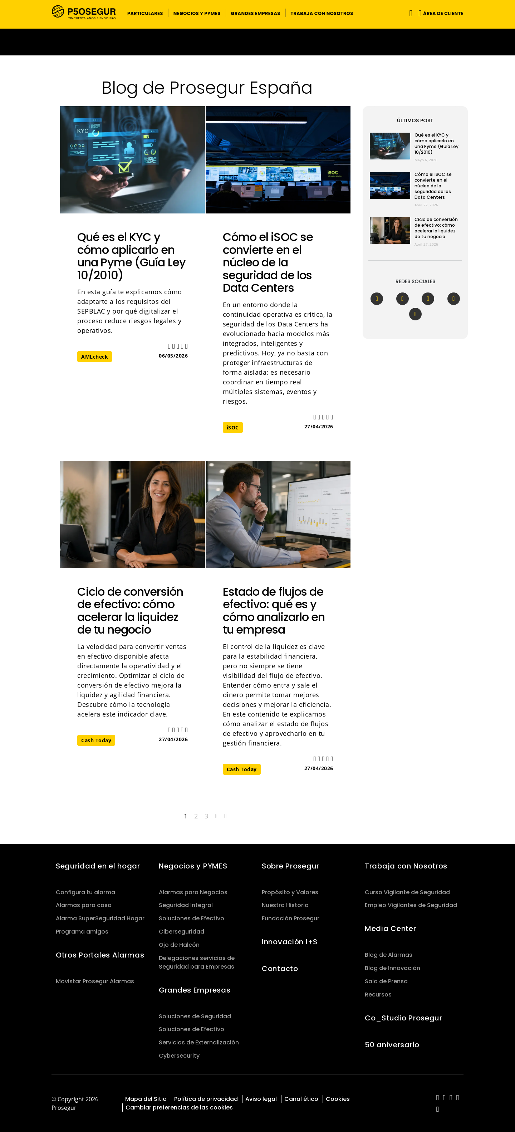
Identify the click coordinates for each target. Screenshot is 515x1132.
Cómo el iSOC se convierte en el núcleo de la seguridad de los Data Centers (268, 262)
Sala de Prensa (386, 981)
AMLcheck (94, 356)
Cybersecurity (179, 1056)
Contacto (280, 969)
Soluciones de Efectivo (191, 918)
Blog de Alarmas (388, 955)
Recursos (378, 994)
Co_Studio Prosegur (403, 1018)
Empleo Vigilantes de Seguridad (411, 905)
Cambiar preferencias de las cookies (179, 1107)
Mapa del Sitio (146, 1099)
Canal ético (301, 1099)
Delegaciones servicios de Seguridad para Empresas (197, 962)
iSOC (233, 427)
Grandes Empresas (194, 990)
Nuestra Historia (285, 905)
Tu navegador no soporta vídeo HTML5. (257, 42)
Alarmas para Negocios (193, 892)
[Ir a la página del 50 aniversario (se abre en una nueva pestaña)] (257, 42)
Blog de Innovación (392, 968)
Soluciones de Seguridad (195, 1016)
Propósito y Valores (290, 892)
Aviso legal (261, 1099)
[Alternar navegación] (409, 13)
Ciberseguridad (181, 931)
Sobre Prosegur (290, 866)
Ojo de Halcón (179, 945)
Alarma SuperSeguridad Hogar (100, 918)
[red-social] (437, 1098)
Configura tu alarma (85, 892)
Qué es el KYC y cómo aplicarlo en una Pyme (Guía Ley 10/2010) (131, 256)
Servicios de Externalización (199, 1042)
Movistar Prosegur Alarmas (95, 981)
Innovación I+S (290, 942)
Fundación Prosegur (290, 918)
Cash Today (96, 740)
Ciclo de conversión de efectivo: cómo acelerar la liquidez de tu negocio (130, 611)
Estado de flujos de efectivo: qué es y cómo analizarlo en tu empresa (274, 611)
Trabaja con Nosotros (406, 866)
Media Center (390, 929)
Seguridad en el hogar (98, 866)
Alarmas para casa (84, 905)
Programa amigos (82, 931)
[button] (145, 13)
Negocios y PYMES (193, 866)
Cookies (338, 1099)
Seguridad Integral (186, 905)
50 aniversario (392, 1045)
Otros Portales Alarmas (100, 955)
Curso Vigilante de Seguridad (407, 892)
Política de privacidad (206, 1099)
